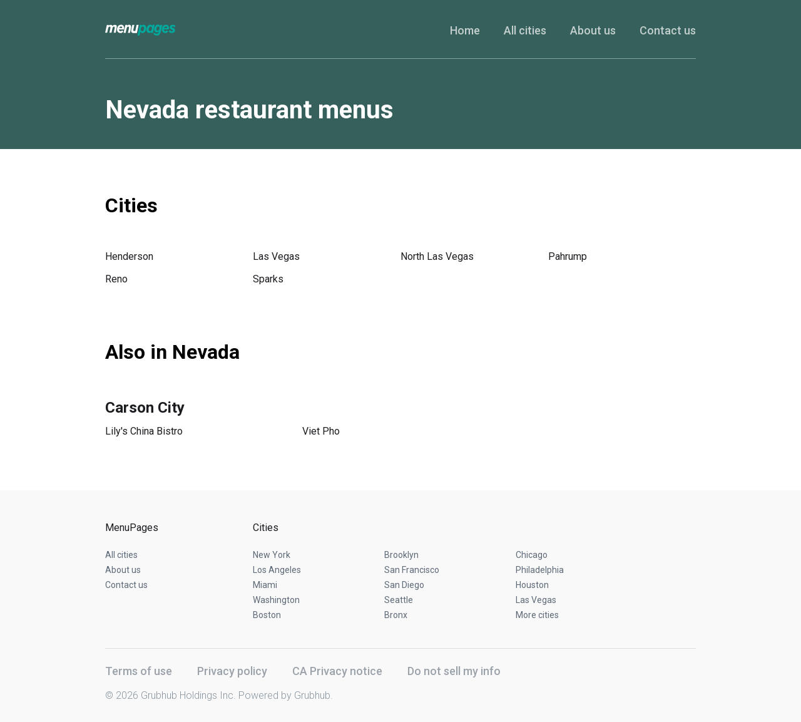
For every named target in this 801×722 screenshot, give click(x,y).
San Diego (404, 585)
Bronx (395, 615)
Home (465, 30)
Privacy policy (232, 671)
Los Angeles (277, 570)
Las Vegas (276, 256)
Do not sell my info (454, 671)
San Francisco (411, 570)
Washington (276, 600)
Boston (267, 615)
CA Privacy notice (337, 671)
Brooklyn (401, 555)
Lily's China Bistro (144, 431)
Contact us (668, 30)
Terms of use (138, 671)
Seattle (398, 600)
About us (593, 30)
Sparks (268, 279)
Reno (116, 279)
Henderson (129, 256)
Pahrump (567, 256)
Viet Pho (321, 431)
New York (271, 555)
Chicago (532, 555)
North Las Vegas (437, 256)
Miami (265, 585)
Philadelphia (540, 570)
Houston (532, 585)
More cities (537, 615)
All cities (525, 30)
